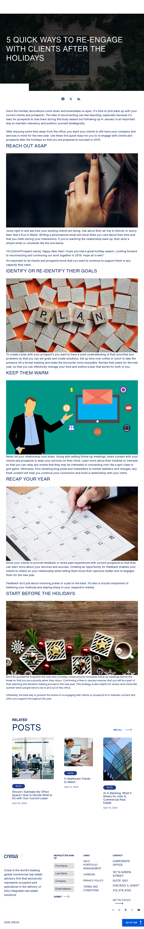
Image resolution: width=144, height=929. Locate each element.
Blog (18, 786)
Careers (89, 874)
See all (118, 729)
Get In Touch (121, 901)
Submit (58, 896)
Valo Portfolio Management (92, 864)
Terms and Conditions (91, 888)
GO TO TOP (131, 922)
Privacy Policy (93, 880)
